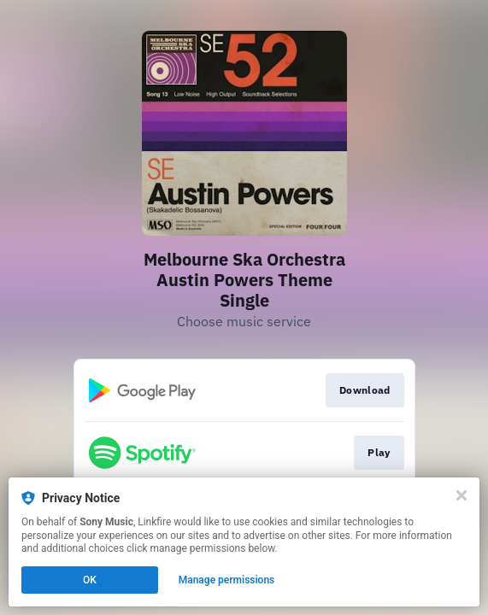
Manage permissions (227, 580)
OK (90, 580)
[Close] (461, 495)
